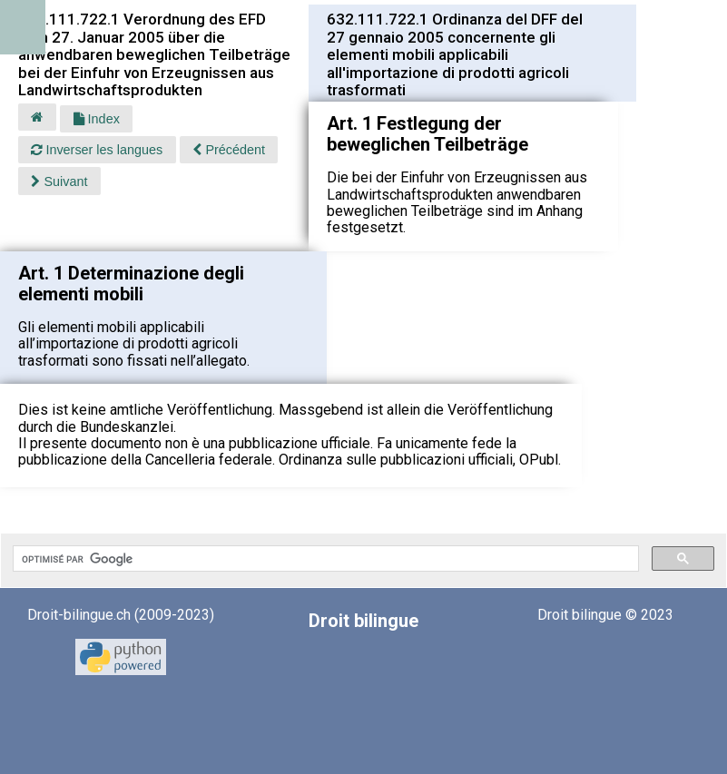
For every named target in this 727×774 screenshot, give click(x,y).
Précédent (228, 149)
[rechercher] (324, 559)
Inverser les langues (96, 149)
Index (97, 119)
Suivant (59, 181)
